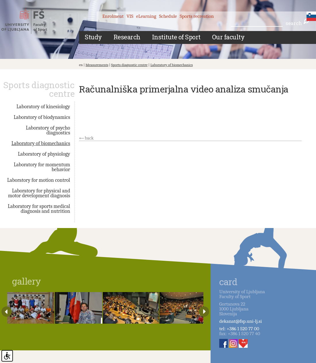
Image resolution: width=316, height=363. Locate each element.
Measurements (97, 65)
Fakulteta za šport (29, 21)
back (89, 138)
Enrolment (113, 16)
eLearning (146, 16)
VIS (129, 16)
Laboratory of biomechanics (171, 65)
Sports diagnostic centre (129, 65)
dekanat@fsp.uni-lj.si (240, 321)
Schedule (168, 16)
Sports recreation (197, 16)
